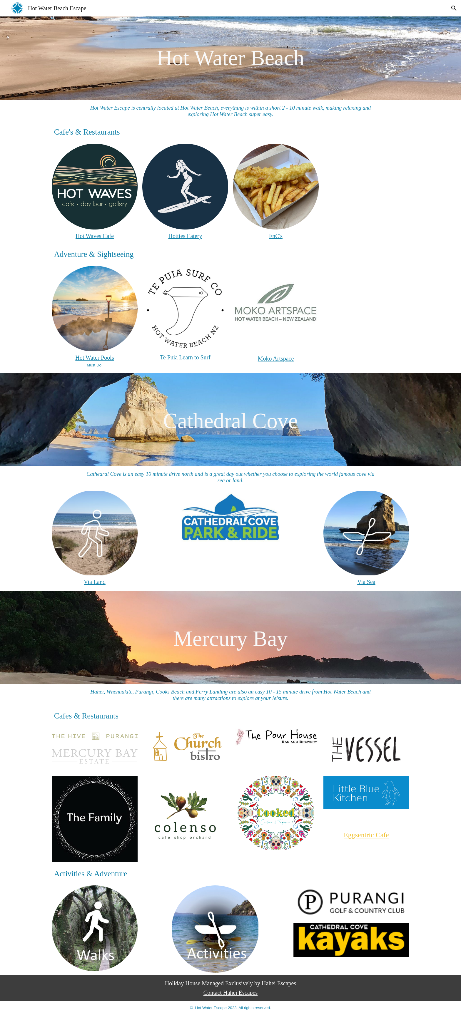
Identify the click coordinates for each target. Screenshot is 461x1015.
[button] (454, 8)
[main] (231, 58)
